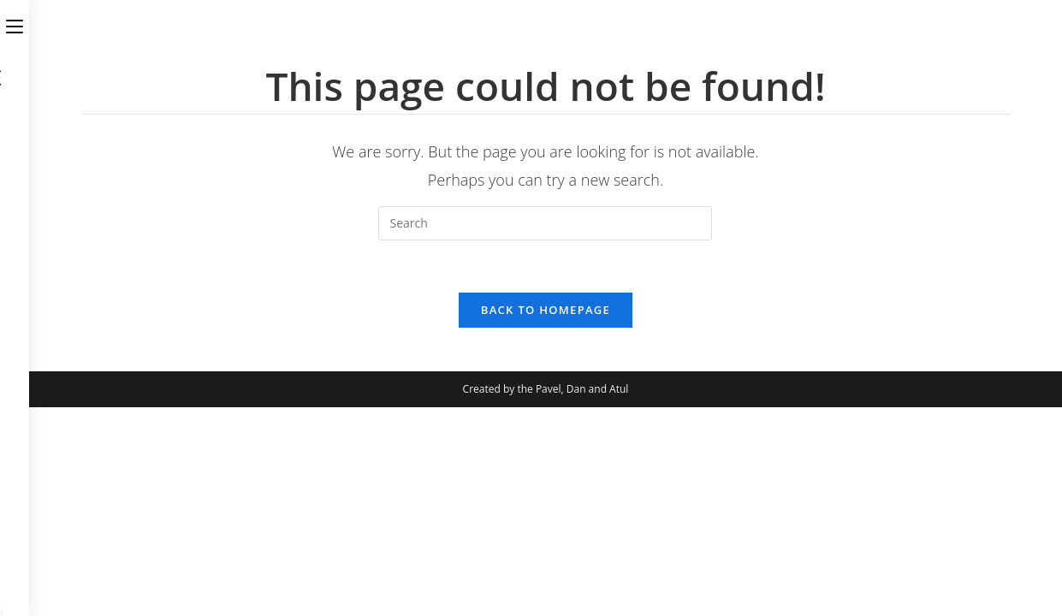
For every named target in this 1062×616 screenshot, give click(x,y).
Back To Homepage (545, 309)
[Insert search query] (545, 223)
